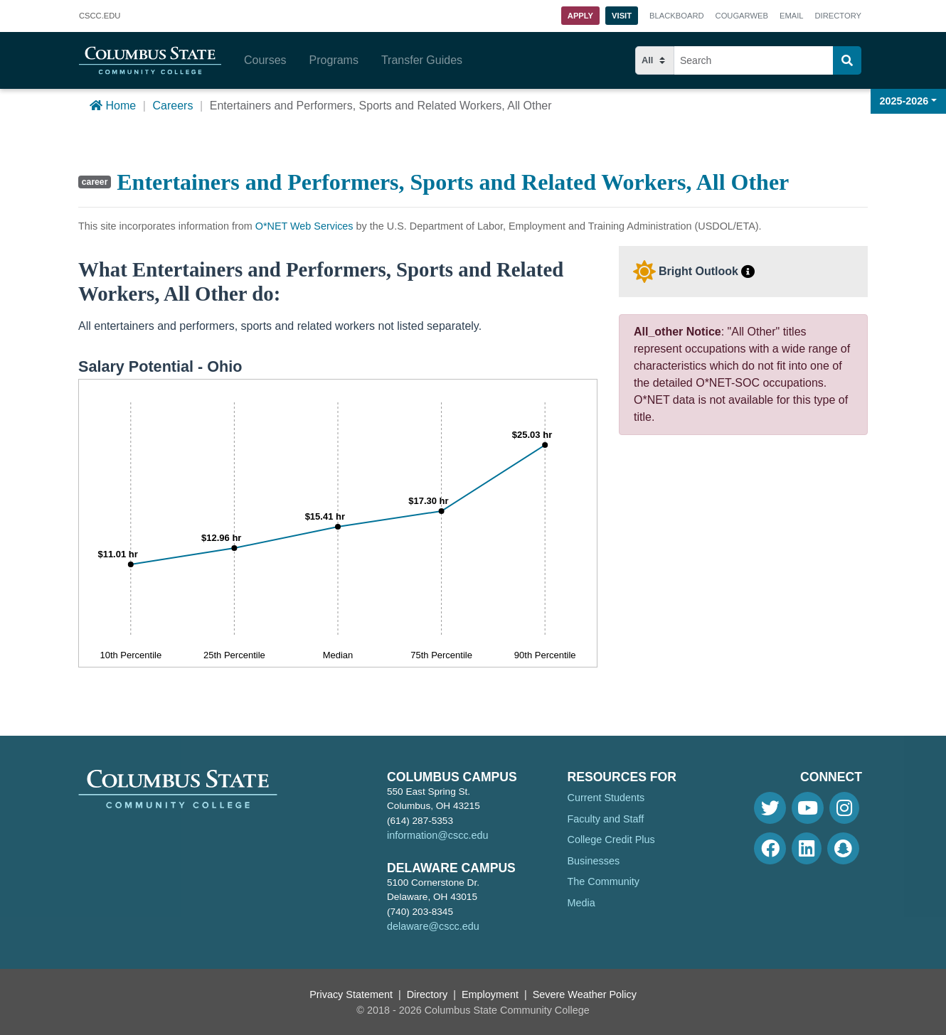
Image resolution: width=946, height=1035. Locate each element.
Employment (490, 994)
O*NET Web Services (304, 226)
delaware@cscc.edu (433, 926)
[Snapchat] (843, 848)
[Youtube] (808, 808)
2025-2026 (904, 101)
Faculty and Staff (606, 819)
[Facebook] (770, 848)
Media (581, 902)
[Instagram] (844, 808)
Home (113, 106)
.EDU (99, 16)
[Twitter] (770, 808)
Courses (265, 60)
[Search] (847, 60)
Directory (838, 15)
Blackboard (676, 15)
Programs (333, 60)
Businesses (594, 861)
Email (792, 15)
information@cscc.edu (438, 835)
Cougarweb (742, 15)
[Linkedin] (806, 848)
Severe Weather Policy (585, 994)
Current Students (606, 797)
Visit (622, 15)
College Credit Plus (611, 839)
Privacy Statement (351, 994)
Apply (580, 15)
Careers (172, 106)
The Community (604, 881)
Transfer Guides (421, 60)
